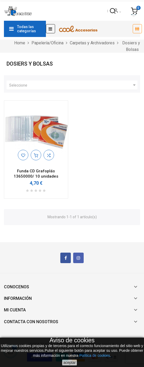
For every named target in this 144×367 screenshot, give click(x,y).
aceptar (69, 362)
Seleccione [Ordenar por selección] (73, 85)
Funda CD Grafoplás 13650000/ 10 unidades (36, 174)
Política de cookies (94, 355)
